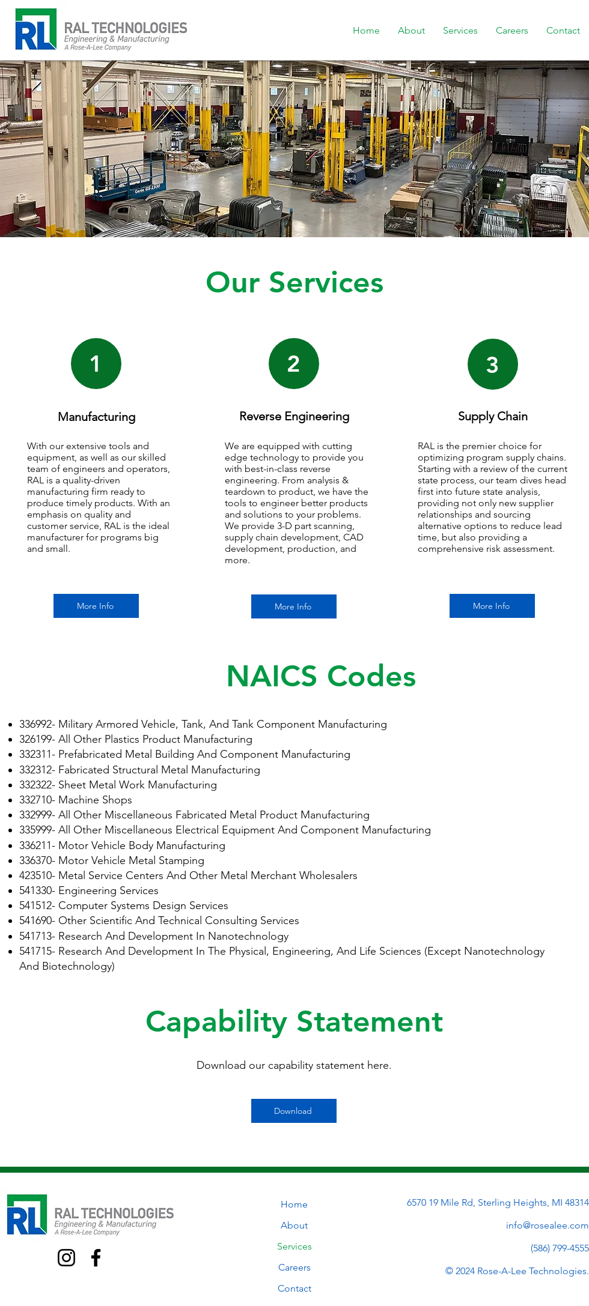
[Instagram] (66, 1257)
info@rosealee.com (547, 1225)
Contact (294, 1288)
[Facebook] (96, 1257)
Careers (294, 1267)
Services (294, 1246)
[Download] (294, 1111)
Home (294, 1204)
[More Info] (96, 606)
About (294, 1225)
